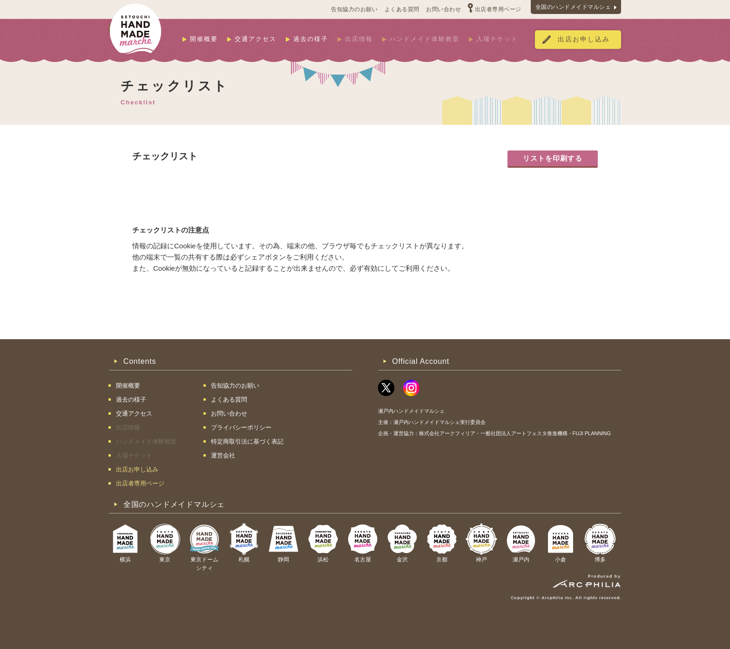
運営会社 (223, 455)
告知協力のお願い (354, 9)
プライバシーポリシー (241, 427)
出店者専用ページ (498, 9)
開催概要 (204, 38)
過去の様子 (310, 38)
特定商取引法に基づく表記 (247, 441)
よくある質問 (402, 9)
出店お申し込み (584, 39)
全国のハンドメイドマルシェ (573, 7)
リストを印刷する (552, 158)
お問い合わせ (443, 9)
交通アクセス (256, 38)
